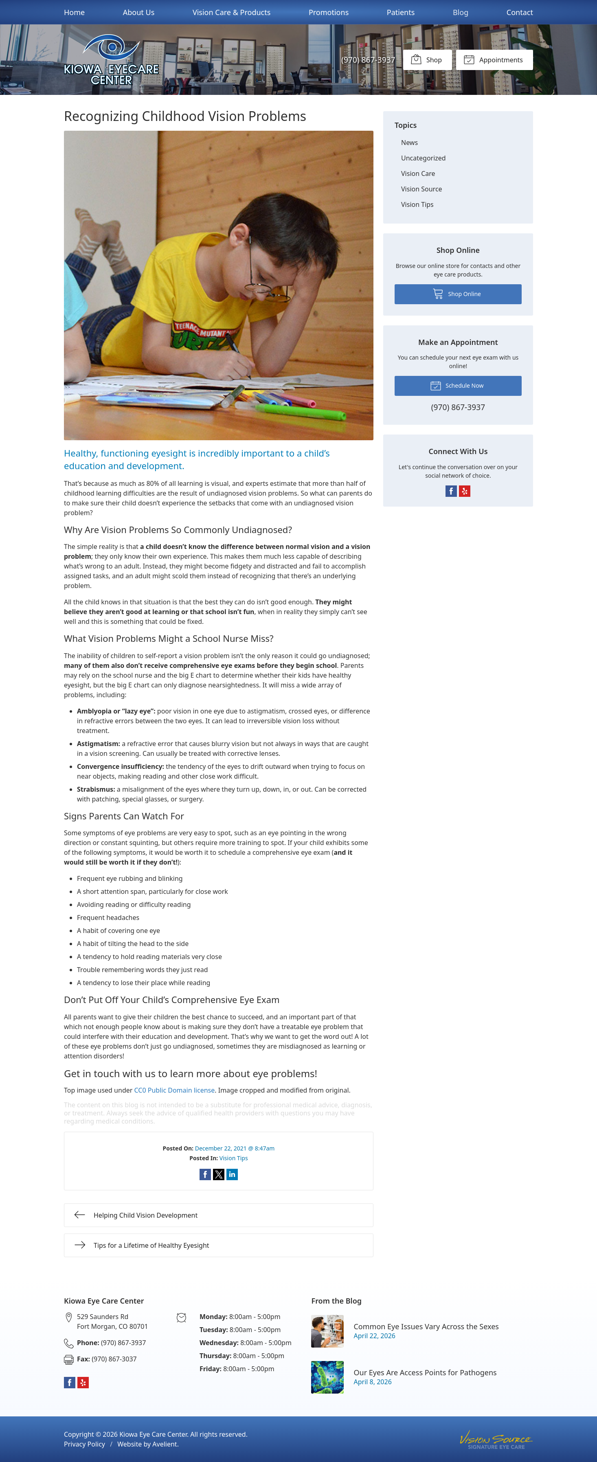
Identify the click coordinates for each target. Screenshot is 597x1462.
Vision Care (418, 173)
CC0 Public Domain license (174, 1090)
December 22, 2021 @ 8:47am (235, 1148)
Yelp (464, 491)
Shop (426, 59)
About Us (139, 12)
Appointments (493, 59)
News (409, 142)
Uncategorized (423, 158)
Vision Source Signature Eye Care (496, 1439)
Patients (401, 12)
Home (74, 12)
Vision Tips (233, 1158)
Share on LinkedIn (232, 1174)
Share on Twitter (218, 1174)
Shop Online (456, 293)
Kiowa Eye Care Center (153, 1434)
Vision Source (421, 188)
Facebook (451, 491)
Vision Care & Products (231, 12)
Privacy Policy (84, 1444)
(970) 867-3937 (368, 59)
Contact (520, 12)
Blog (460, 12)
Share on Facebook (205, 1174)
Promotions (329, 12)
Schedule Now (457, 385)
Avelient (164, 1444)
